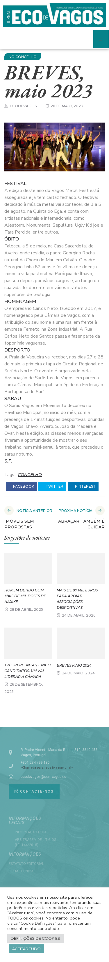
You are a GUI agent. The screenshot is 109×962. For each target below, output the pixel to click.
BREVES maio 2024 (74, 665)
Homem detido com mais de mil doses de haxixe (25, 596)
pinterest (83, 486)
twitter (52, 486)
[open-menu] (101, 39)
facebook (21, 486)
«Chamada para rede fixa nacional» (47, 767)
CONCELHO (30, 474)
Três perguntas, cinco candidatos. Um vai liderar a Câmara (27, 671)
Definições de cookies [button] (35, 938)
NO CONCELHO (23, 57)
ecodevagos (23, 106)
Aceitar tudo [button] (26, 948)
